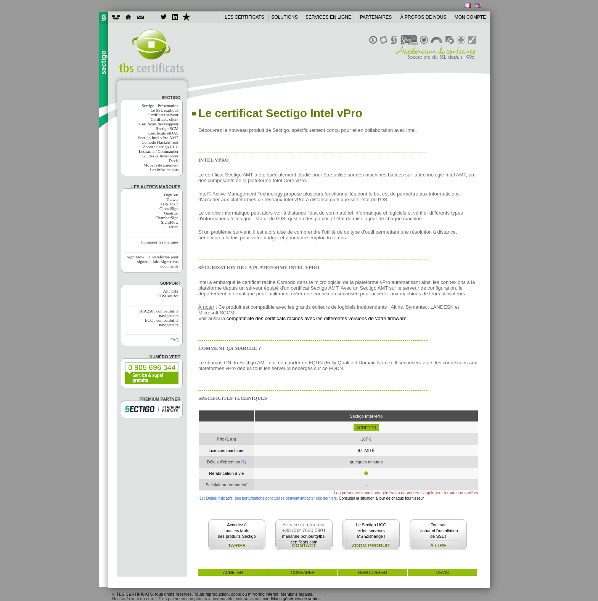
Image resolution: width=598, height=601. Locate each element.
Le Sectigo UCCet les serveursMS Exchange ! (371, 530)
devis (442, 572)
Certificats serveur (163, 114)
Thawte (172, 199)
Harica (172, 226)
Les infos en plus (164, 169)
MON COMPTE (470, 17)
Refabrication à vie (226, 473)
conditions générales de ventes (391, 492)
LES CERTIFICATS (244, 17)
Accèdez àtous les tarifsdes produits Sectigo (237, 530)
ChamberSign (167, 217)
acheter (366, 427)
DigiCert (171, 194)
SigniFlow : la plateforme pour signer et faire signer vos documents (152, 261)
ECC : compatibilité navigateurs (161, 322)
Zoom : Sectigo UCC (160, 146)
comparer (303, 572)
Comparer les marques (159, 242)
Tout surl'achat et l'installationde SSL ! (438, 530)
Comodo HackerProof (159, 142)
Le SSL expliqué (164, 110)
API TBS (170, 291)
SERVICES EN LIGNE (328, 17)
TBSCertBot (168, 295)
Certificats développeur (158, 124)
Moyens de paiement (160, 165)
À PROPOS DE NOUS (423, 17)
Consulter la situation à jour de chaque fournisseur (381, 498)
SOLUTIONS (284, 17)
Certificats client (164, 119)
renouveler (372, 572)
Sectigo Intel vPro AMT (158, 137)
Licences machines (226, 450)
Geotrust (171, 213)
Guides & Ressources (160, 156)
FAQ (174, 339)
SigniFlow (169, 222)
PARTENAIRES (376, 17)
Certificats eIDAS (163, 133)
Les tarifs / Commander (158, 151)
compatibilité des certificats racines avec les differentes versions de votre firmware (317, 318)
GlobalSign (168, 208)
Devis (173, 160)
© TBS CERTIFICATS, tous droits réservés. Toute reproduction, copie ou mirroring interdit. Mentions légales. (212, 594)
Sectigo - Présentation (159, 105)
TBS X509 (169, 204)
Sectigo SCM (167, 128)
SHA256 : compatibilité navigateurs (158, 313)
